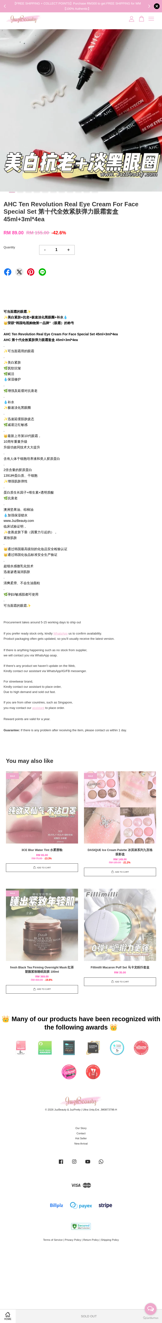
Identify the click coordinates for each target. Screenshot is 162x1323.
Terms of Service (53, 1239)
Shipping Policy (110, 1239)
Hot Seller (81, 1138)
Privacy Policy (73, 1239)
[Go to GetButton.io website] (150, 1318)
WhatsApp (60, 633)
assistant (38, 708)
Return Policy (91, 1239)
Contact (80, 1133)
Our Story (81, 1128)
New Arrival (81, 1143)
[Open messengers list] (151, 1309)
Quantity (9, 247)
